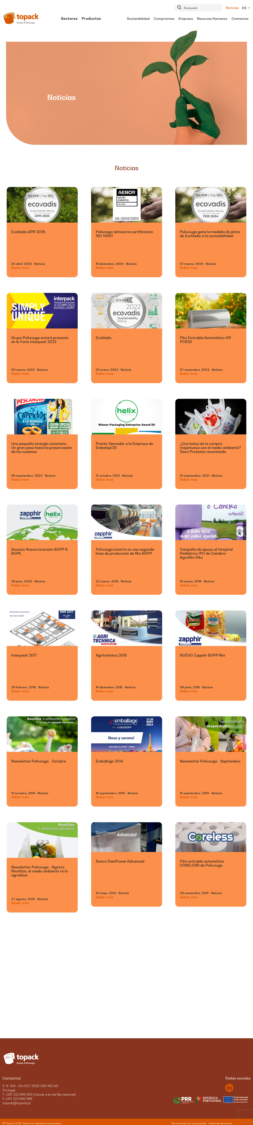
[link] (69, 18)
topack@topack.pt (16, 1103)
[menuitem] (69, 18)
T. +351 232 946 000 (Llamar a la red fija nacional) (39, 1094)
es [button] (246, 8)
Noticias (232, 8)
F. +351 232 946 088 (17, 1099)
